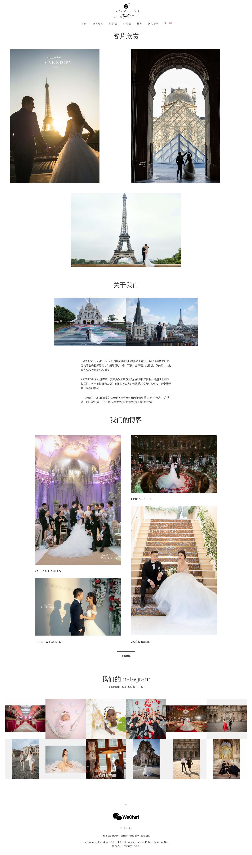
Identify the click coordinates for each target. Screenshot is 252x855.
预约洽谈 (153, 23)
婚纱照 (113, 23)
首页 (84, 23)
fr (121, 828)
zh (130, 828)
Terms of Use (161, 842)
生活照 (127, 23)
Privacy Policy (144, 842)
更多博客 (126, 656)
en (125, 828)
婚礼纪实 (98, 23)
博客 (140, 23)
